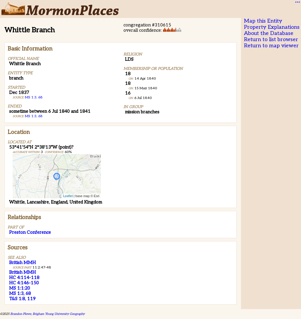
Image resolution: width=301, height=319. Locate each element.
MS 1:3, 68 (34, 97)
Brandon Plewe (20, 314)
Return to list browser (271, 39)
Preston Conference (30, 232)
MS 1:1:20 (19, 288)
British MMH (22, 262)
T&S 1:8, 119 (22, 298)
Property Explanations (272, 27)
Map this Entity (263, 21)
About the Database (268, 33)
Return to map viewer (271, 46)
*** (297, 3)
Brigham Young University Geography (59, 314)
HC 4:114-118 (24, 277)
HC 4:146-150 (24, 283)
